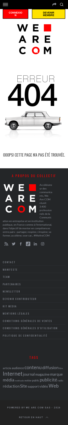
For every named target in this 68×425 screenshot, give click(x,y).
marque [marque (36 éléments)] (56, 374)
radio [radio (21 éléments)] (60, 380)
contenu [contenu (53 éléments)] (33, 367)
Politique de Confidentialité (25, 335)
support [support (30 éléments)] (33, 386)
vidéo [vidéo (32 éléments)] (43, 386)
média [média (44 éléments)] (8, 379)
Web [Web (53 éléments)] (54, 386)
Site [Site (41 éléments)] (23, 386)
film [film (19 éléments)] (61, 368)
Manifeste (10, 269)
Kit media (10, 306)
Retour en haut (34, 417)
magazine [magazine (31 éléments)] (42, 374)
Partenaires (12, 284)
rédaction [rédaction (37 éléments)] (11, 386)
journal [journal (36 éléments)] (29, 374)
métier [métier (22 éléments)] (28, 380)
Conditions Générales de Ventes (27, 321)
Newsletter (11, 291)
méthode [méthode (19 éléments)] (19, 380)
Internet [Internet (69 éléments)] (12, 373)
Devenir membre (48, 14)
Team (6, 277)
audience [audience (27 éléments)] (18, 368)
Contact (9, 262)
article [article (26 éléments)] (7, 368)
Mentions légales (16, 313)
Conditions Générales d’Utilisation (30, 328)
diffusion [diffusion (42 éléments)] (50, 367)
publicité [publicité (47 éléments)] (48, 379)
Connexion (15, 14)
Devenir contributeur (20, 299)
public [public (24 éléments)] (35, 380)
